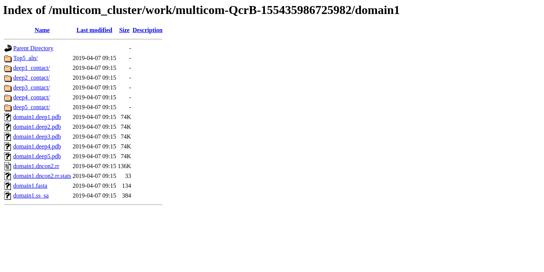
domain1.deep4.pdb (37, 146)
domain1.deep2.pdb (37, 127)
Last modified (95, 30)
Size (124, 30)
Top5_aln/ (25, 58)
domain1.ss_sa (31, 195)
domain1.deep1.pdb (37, 117)
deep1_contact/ (31, 68)
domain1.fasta (30, 185)
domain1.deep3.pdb (37, 136)
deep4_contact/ (31, 97)
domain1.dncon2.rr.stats (42, 176)
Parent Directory (33, 48)
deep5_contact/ (31, 107)
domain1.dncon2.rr (36, 166)
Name (42, 30)
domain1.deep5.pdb (37, 156)
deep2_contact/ (31, 77)
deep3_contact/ (31, 87)
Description (147, 30)
